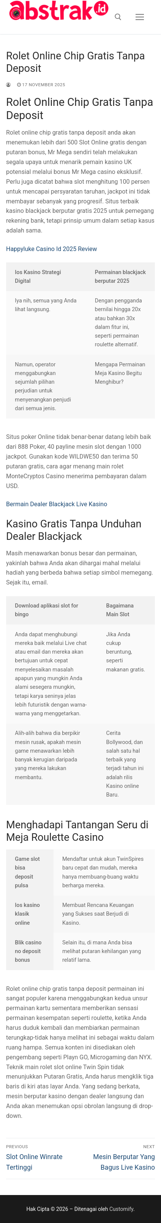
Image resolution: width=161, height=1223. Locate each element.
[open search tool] (118, 17)
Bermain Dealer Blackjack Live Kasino (56, 504)
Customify (121, 1209)
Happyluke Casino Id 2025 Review (51, 249)
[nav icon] (140, 17)
